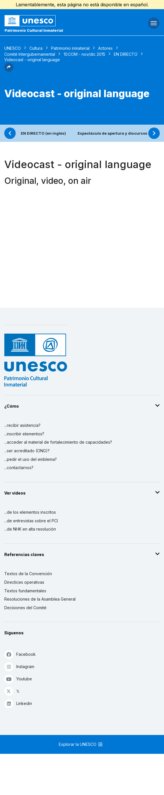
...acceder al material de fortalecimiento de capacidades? (58, 442)
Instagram (19, 666)
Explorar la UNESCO (81, 744)
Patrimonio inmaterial (70, 48)
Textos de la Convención (28, 573)
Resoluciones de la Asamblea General (40, 599)
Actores (105, 48)
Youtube (18, 678)
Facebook (20, 654)
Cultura (35, 48)
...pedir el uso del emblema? (30, 459)
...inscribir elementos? (24, 433)
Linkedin (18, 703)
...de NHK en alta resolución (30, 529)
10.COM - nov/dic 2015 (84, 54)
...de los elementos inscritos (30, 512)
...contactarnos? (18, 467)
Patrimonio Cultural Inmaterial (34, 30)
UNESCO (12, 48)
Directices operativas (24, 582)
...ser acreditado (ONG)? (27, 450)
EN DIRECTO (125, 54)
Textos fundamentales (25, 590)
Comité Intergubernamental (29, 54)
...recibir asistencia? (22, 425)
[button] (8, 70)
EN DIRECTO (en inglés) (43, 133)
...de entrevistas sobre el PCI (31, 520)
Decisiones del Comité (25, 607)
